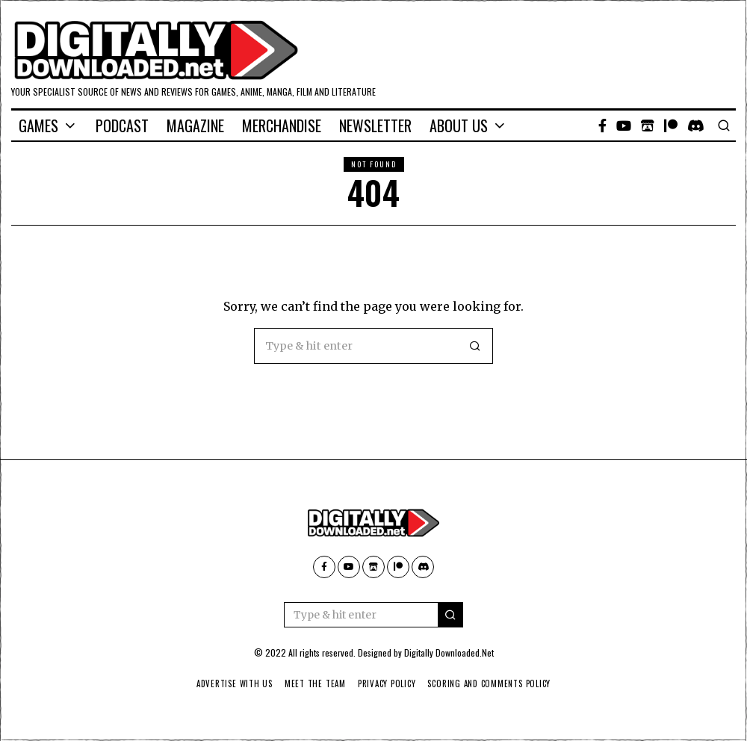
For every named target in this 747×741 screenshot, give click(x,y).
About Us (459, 125)
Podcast (122, 125)
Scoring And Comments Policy (493, 683)
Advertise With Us (230, 683)
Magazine (195, 125)
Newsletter (375, 125)
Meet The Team (313, 683)
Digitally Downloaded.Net (449, 652)
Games (38, 125)
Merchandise (281, 125)
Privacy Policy (387, 683)
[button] (475, 346)
